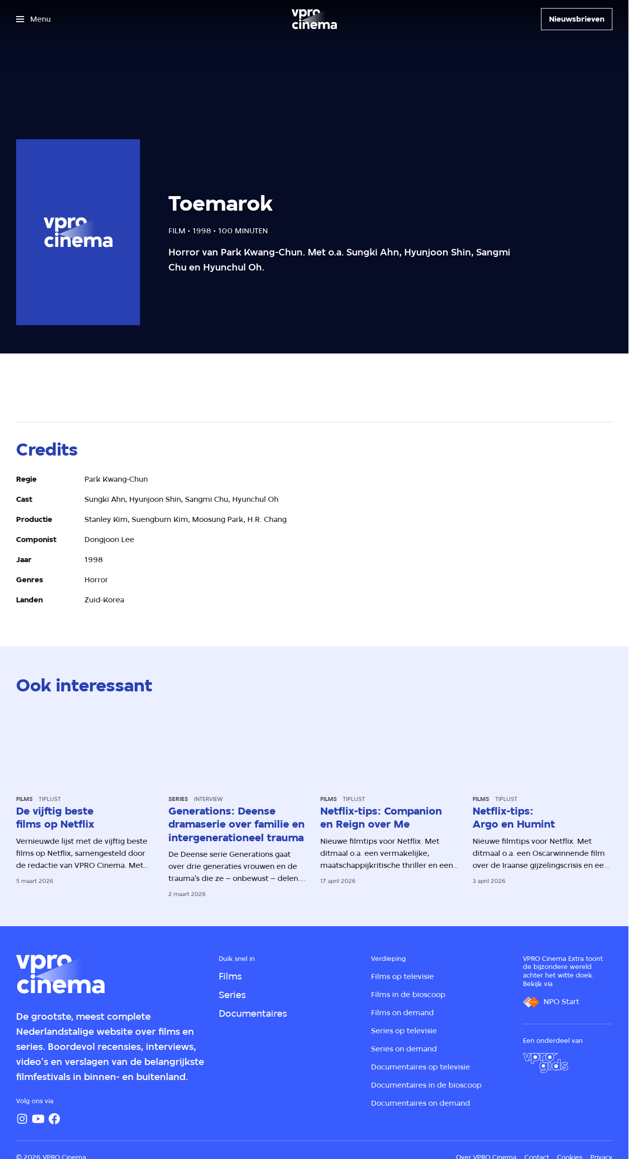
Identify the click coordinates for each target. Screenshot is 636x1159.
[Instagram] (22, 1119)
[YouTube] (38, 1119)
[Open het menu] (33, 19)
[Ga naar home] (314, 19)
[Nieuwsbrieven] (576, 19)
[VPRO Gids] (545, 1063)
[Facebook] (54, 1119)
